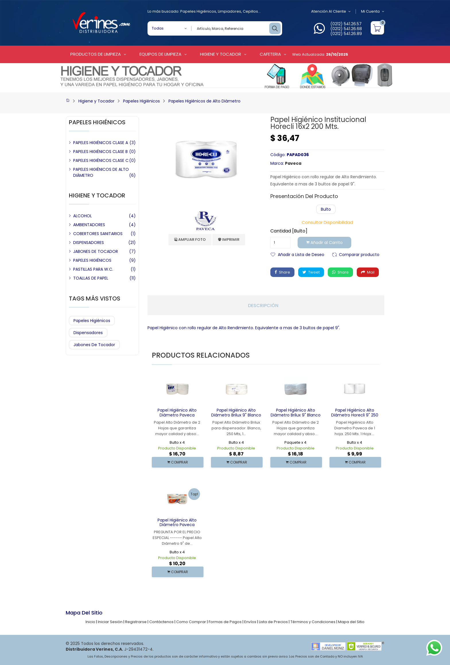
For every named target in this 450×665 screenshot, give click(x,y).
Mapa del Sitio (351, 622)
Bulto (326, 209)
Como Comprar (191, 622)
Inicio (90, 622)
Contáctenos (161, 622)
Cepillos (250, 11)
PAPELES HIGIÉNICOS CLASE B (100, 151)
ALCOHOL (82, 216)
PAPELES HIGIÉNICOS (92, 260)
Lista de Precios (273, 622)
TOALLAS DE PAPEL (90, 278)
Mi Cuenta (372, 11)
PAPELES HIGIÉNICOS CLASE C (101, 160)
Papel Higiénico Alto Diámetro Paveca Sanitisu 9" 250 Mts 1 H (177, 525)
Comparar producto (359, 254)
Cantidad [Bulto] (288, 231)
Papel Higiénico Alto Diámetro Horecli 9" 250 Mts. (354, 415)
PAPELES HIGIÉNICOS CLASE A (100, 143)
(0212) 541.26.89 (346, 34)
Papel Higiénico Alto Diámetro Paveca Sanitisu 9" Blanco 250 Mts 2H (177, 417)
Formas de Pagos (225, 622)
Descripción (263, 306)
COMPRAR (177, 462)
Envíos (250, 622)
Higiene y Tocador (96, 101)
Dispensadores (88, 333)
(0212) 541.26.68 (346, 29)
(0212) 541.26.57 (346, 24)
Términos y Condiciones (312, 622)
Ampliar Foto (190, 239)
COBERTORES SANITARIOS (98, 233)
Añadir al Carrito (324, 242)
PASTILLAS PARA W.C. (93, 269)
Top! (194, 494)
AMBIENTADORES (89, 225)
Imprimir (228, 239)
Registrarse (136, 622)
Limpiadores (229, 11)
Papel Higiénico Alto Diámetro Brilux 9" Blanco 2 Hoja (296, 415)
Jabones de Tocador (94, 345)
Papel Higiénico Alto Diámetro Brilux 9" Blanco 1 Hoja (236, 415)
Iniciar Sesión (110, 622)
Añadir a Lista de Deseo (301, 254)
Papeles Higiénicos (198, 11)
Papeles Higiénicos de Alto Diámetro (204, 101)
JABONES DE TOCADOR (95, 251)
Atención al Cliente (331, 11)
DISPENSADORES (88, 242)
